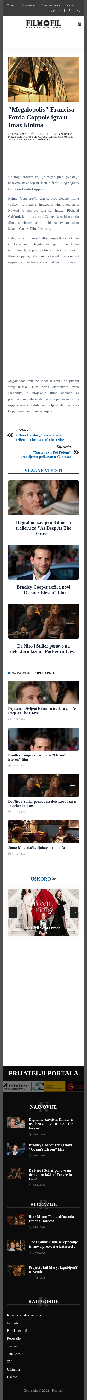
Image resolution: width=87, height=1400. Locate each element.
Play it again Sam (19, 1330)
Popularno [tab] (43, 673)
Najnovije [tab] (21, 673)
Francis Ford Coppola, (36, 136)
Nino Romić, (65, 134)
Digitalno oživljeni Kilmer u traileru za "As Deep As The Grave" (43, 528)
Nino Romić (19, 134)
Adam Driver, (16, 139)
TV (9, 1361)
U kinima (13, 1369)
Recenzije (43, 1204)
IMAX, (28, 139)
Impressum (28, 5)
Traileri (12, 1346)
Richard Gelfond (42, 139)
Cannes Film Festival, (61, 136)
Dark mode (53, 10)
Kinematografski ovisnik (24, 1315)
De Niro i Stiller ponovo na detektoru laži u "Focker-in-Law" (51, 1174)
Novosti (12, 1323)
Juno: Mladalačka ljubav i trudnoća (36, 848)
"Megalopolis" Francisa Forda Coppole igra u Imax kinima (41, 117)
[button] (79, 24)
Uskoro (41, 878)
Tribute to (14, 1354)
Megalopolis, (15, 136)
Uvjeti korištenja (50, 5)
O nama (11, 5)
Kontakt (70, 5)
